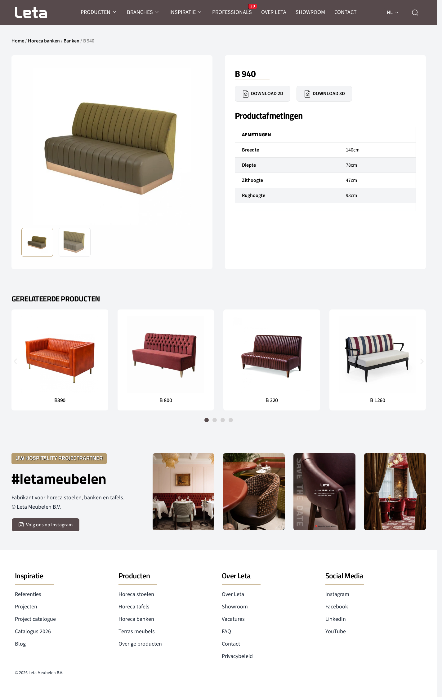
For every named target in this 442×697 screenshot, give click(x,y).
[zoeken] (415, 12)
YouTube (335, 631)
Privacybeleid (237, 656)
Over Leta (233, 594)
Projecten (26, 607)
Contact (231, 644)
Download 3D (324, 94)
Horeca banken (44, 40)
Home (17, 40)
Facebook (336, 607)
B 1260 (377, 400)
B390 (59, 400)
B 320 (272, 400)
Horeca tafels (134, 607)
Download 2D (262, 94)
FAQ (226, 631)
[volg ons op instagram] (45, 525)
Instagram (337, 594)
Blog (20, 644)
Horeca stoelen (136, 594)
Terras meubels (136, 631)
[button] (15, 361)
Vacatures (233, 619)
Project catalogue (35, 619)
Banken (71, 40)
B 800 (165, 400)
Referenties (28, 594)
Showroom (235, 607)
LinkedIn (335, 619)
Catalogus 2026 (33, 631)
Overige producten (140, 644)
